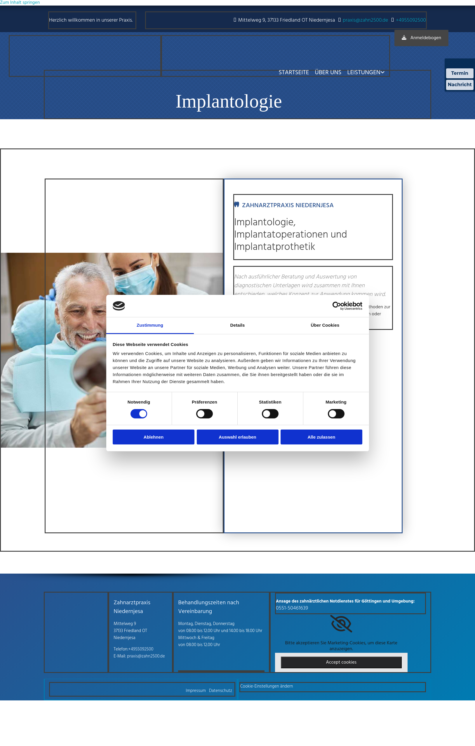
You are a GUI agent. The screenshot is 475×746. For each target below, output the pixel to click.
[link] (341, 624)
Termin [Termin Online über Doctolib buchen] (460, 73)
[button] (421, 38)
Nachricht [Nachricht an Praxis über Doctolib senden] (460, 84)
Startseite (294, 72)
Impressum (196, 690)
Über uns (328, 72)
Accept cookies (341, 662)
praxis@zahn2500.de (365, 20)
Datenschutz (220, 690)
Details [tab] (237, 325)
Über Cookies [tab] (325, 325)
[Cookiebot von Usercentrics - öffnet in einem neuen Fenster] (336, 306)
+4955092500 (411, 20)
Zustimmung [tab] (150, 325)
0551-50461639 (292, 608)
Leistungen (363, 72)
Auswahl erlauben (237, 437)
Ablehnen (153, 437)
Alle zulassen (321, 437)
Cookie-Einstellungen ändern (266, 686)
